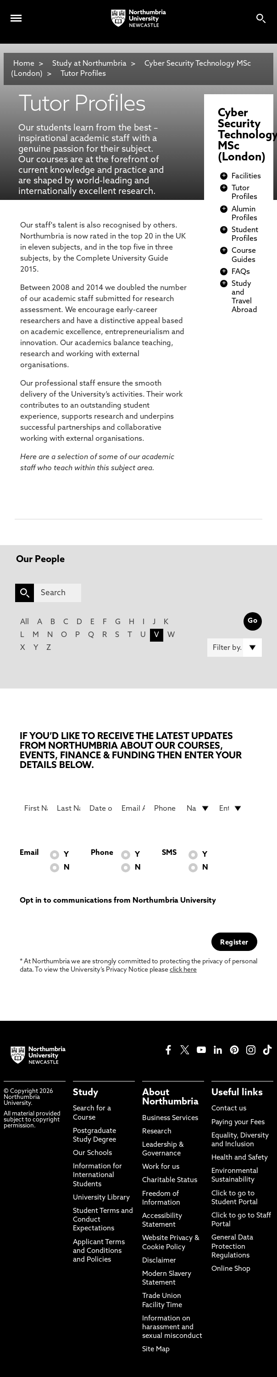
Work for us (160, 1167)
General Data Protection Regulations (232, 1247)
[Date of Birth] (101, 808)
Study (85, 1093)
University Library (101, 1198)
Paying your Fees (238, 1122)
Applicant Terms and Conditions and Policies (99, 1251)
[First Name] (36, 808)
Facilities (246, 176)
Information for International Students (97, 1175)
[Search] (57, 593)
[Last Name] (68, 808)
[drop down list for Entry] (231, 808)
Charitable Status (169, 1180)
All (24, 622)
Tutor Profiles (83, 74)
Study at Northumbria (89, 64)
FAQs (241, 272)
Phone (102, 853)
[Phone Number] (166, 808)
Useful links (237, 1093)
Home (23, 64)
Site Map (156, 1349)
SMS (169, 853)
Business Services (170, 1118)
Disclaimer (159, 1261)
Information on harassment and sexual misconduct (172, 1327)
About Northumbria (170, 1097)
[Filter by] (234, 647)
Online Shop (230, 1269)
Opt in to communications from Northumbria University (118, 901)
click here (183, 970)
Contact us (228, 1108)
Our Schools (92, 1153)
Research (157, 1131)
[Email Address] (133, 808)
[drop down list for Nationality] (198, 808)
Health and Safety (239, 1158)
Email (29, 853)
